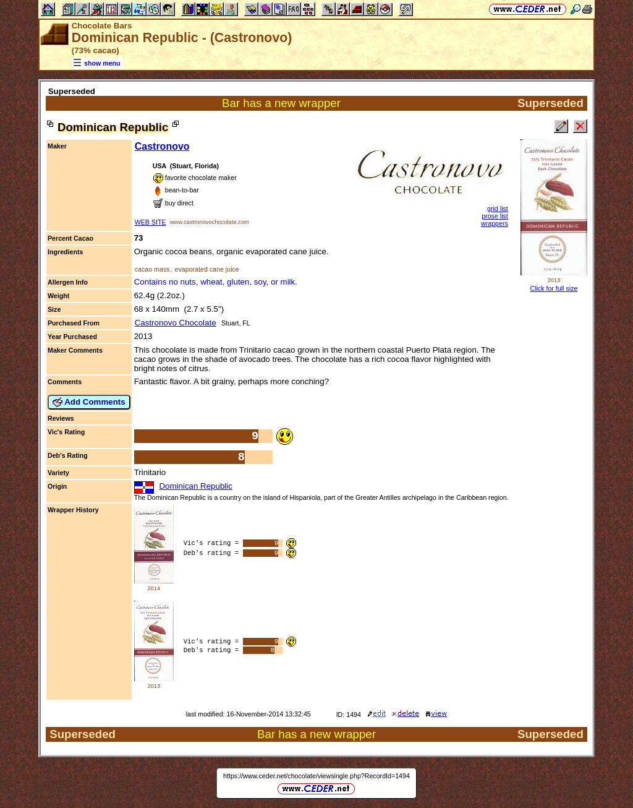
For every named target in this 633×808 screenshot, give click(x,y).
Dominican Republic (195, 486)
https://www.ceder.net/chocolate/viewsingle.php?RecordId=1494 (316, 776)
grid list (497, 208)
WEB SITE (150, 222)
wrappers (494, 223)
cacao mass (152, 269)
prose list (495, 216)
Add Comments (89, 402)
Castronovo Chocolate (175, 322)
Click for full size (553, 288)
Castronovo (162, 146)
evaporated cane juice (206, 269)
